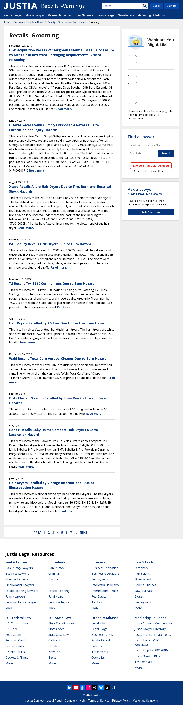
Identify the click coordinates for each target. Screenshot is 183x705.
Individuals (56, 562)
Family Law (55, 596)
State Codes (56, 629)
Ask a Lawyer (35, 15)
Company (71, 700)
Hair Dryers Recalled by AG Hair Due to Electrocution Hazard (58, 323)
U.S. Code (11, 629)
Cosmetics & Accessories (72, 22)
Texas (52, 657)
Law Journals (143, 591)
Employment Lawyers (19, 585)
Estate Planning (59, 591)
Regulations (13, 635)
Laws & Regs (106, 15)
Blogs (138, 596)
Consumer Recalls (23, 22)
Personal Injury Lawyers (21, 602)
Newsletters (126, 15)
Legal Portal (54, 700)
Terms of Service (99, 700)
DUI (51, 585)
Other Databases (105, 618)
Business (98, 562)
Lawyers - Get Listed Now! (151, 165)
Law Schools (84, 15)
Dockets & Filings (16, 657)
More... (9, 608)
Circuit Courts (14, 646)
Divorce (53, 579)
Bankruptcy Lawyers (19, 568)
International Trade (105, 591)
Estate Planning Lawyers (21, 591)
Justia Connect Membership (153, 623)
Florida (53, 646)
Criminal (54, 574)
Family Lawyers (15, 596)
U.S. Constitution (16, 623)
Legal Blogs (99, 629)
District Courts (15, 652)
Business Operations (106, 574)
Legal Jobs (98, 623)
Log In (156, 5)
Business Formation (105, 568)
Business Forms (102, 635)
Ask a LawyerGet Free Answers (145, 192)
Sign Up (171, 5)
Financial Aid (143, 579)
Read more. (64, 109)
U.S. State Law (59, 618)
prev (37, 533)
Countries (98, 657)
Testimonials (143, 662)
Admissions (142, 574)
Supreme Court (15, 640)
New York (54, 652)
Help (83, 700)
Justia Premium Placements (153, 635)
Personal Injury (58, 602)
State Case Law (58, 635)
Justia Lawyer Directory (150, 629)
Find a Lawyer (13, 15)
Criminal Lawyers (16, 579)
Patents (97, 646)
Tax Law (97, 602)
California (54, 640)
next (84, 533)
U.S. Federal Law (18, 618)
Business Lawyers (17, 574)
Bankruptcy (56, 568)
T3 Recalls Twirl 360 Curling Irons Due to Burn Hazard (52, 283)
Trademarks (100, 652)
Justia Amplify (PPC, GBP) (151, 650)
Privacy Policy (121, 700)
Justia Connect (34, 700)
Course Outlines (145, 585)
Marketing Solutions (151, 15)
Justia (7, 22)
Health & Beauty (46, 22)
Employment (100, 579)
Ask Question (151, 212)
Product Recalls (102, 640)
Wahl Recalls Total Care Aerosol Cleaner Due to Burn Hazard (57, 358)
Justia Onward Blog (147, 656)
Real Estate (99, 596)
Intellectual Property (105, 585)
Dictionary (141, 568)
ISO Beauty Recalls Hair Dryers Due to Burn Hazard (50, 244)
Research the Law (60, 15)
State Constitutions (61, 623)
